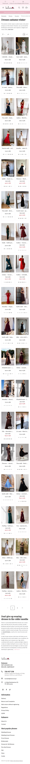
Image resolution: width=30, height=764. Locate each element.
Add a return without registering (10, 704)
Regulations (4, 707)
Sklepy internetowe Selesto (16, 760)
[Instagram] (2, 689)
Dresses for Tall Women (7, 744)
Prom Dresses (5, 738)
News (2, 753)
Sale (2, 750)
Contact (3, 724)
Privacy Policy (5, 710)
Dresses (10, 16)
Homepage (3, 16)
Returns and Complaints (8, 701)
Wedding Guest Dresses (8, 735)
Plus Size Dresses (6, 747)
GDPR (3, 713)
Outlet (3, 756)
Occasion (17, 16)
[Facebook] (6, 689)
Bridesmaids (4, 741)
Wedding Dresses (6, 732)
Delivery (3, 698)
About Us (4, 721)
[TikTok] (10, 689)
